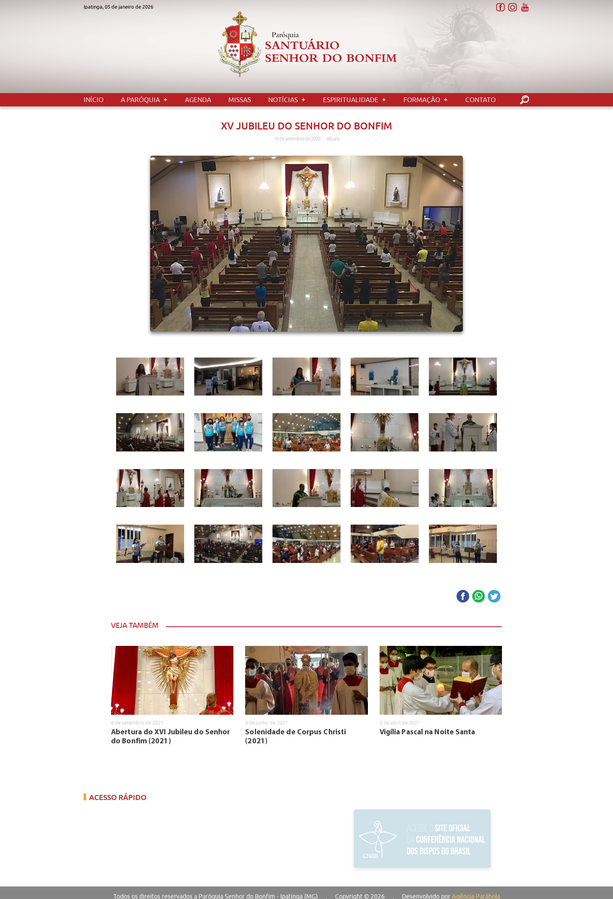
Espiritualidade (350, 100)
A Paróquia (140, 100)
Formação (421, 100)
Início (94, 100)
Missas (239, 100)
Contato (480, 100)
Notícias (283, 100)
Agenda (198, 100)
